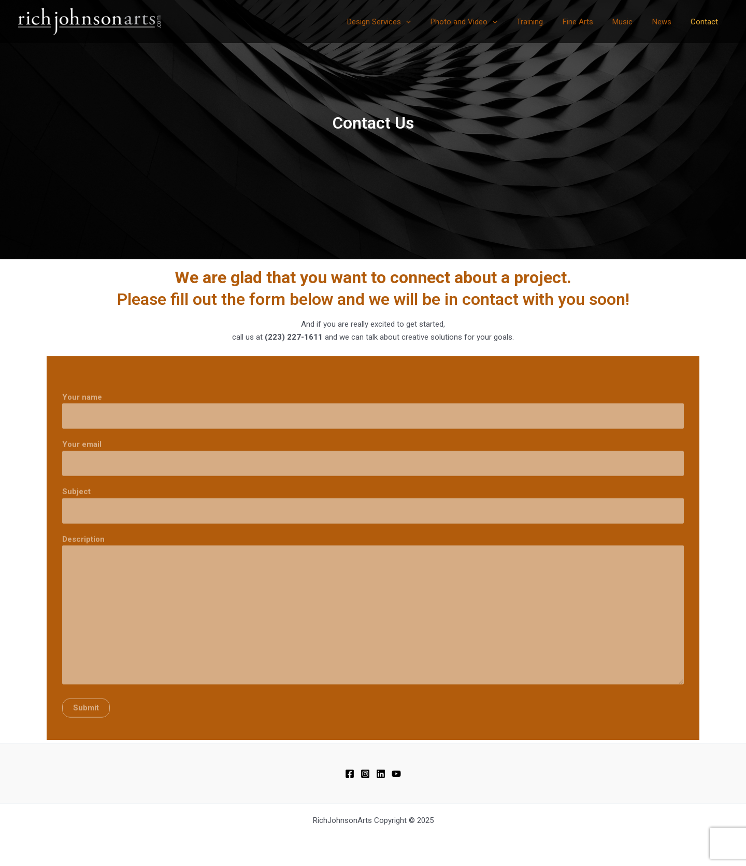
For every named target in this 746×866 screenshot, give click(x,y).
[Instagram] (365, 773)
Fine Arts (591, 21)
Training (547, 21)
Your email (373, 470)
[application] (431, 22)
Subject (373, 518)
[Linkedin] (380, 773)
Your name (373, 422)
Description (373, 626)
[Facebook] (349, 773)
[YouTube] (396, 773)
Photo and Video (485, 22)
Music (632, 21)
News (667, 21)
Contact (706, 21)
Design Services (404, 22)
